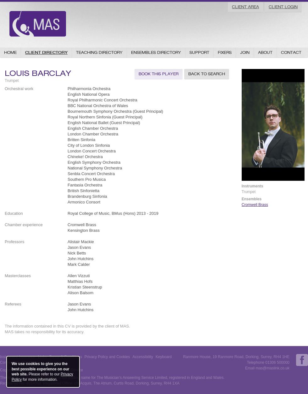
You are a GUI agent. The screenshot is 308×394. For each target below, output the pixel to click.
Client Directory (46, 52)
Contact (291, 52)
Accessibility (143, 357)
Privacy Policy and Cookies (107, 357)
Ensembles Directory (156, 52)
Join (245, 52)
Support (199, 52)
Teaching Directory (99, 52)
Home (10, 52)
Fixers (225, 52)
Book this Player (159, 73)
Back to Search (206, 73)
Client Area (245, 6)
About (265, 52)
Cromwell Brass (255, 205)
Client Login (283, 6)
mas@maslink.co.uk (272, 368)
